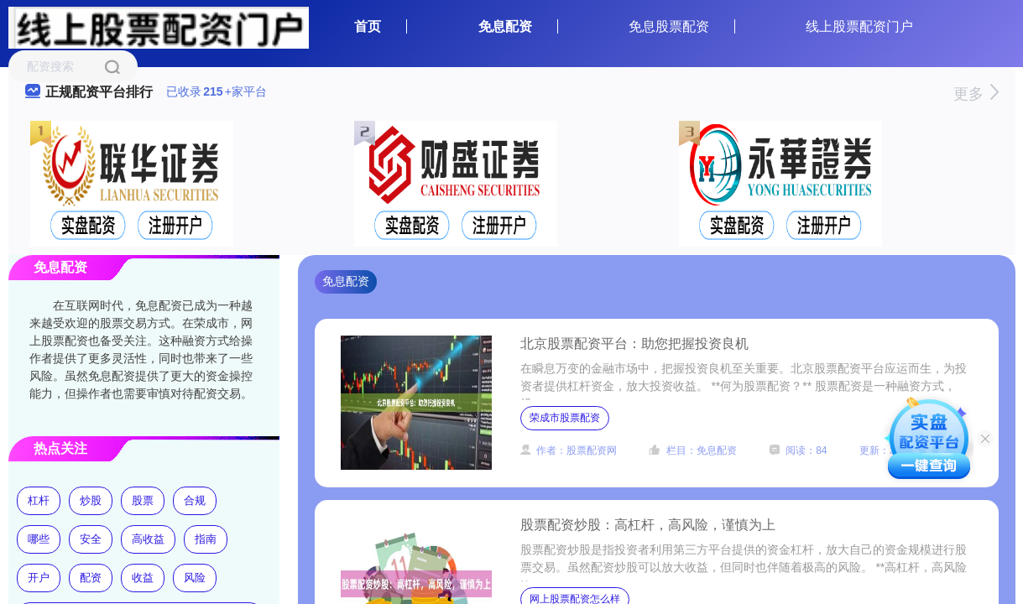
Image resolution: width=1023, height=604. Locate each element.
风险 (195, 577)
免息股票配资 (669, 26)
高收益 (148, 539)
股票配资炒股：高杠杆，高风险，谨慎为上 (647, 525)
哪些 (39, 539)
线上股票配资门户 (859, 26)
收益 (143, 577)
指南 (206, 539)
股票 (143, 500)
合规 (195, 500)
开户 (39, 577)
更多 (975, 94)
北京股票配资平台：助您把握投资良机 (634, 343)
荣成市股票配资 (565, 418)
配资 (91, 577)
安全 (91, 539)
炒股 (91, 500)
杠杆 (39, 500)
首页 (367, 26)
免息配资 (505, 26)
